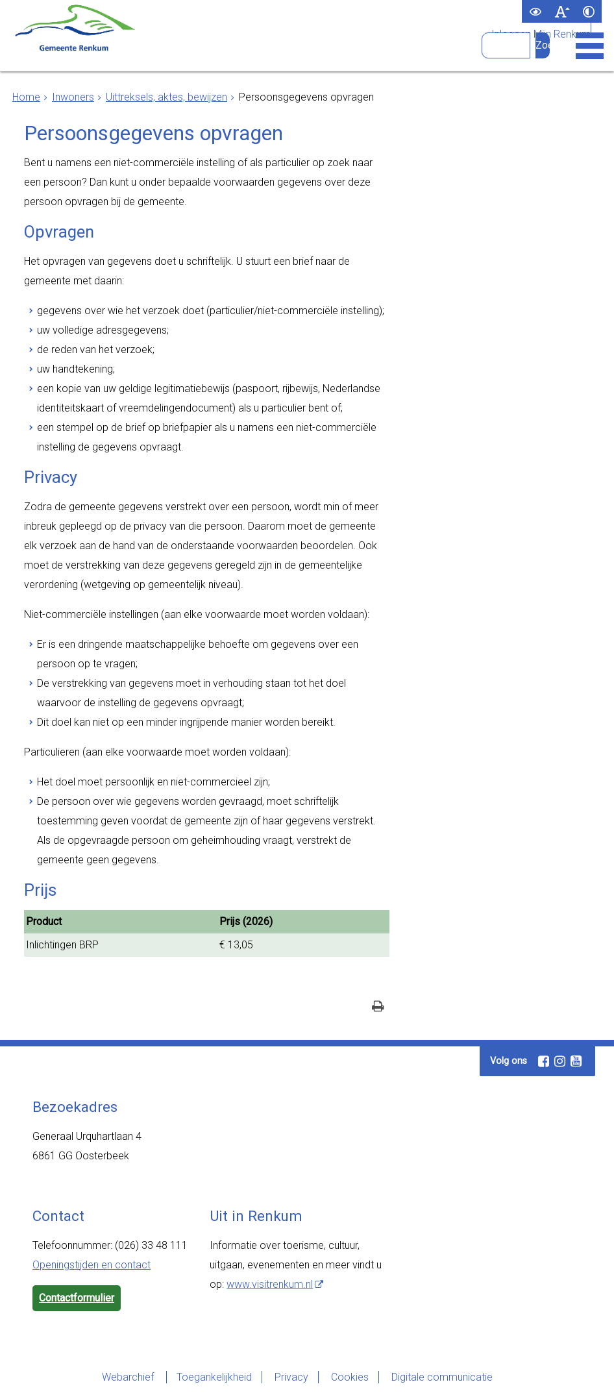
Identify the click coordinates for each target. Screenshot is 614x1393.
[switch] (535, 11)
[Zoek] (542, 45)
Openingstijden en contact (91, 1265)
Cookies (350, 1377)
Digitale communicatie (442, 1377)
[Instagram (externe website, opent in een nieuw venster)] (559, 1061)
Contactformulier (76, 1298)
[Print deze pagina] (378, 1008)
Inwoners (73, 97)
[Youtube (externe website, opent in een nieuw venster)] (576, 1061)
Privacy (291, 1377)
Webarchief (129, 1377)
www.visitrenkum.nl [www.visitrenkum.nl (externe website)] (270, 1284)
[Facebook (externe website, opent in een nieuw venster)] (543, 1061)
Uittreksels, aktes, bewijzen (166, 97)
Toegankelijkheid (214, 1377)
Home (26, 97)
